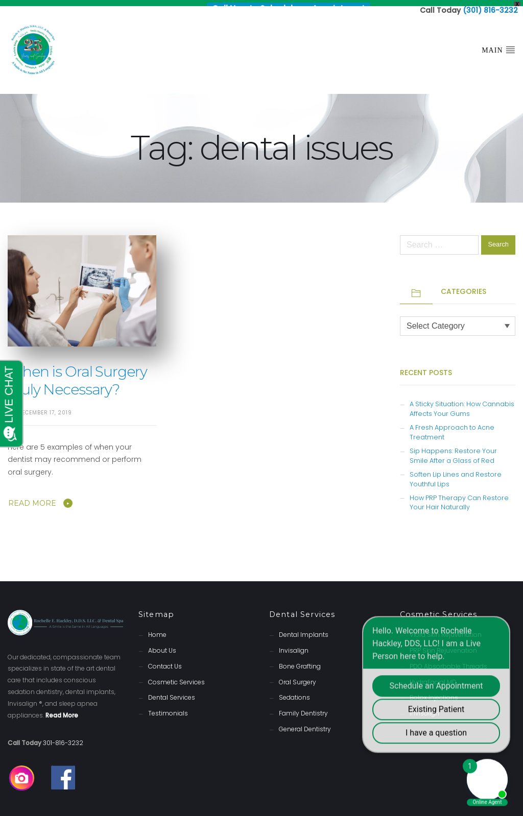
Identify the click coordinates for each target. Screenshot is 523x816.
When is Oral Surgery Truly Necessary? (77, 374)
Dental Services (171, 691)
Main (498, 43)
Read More (32, 497)
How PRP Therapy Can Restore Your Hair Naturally (459, 496)
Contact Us (165, 660)
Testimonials (168, 707)
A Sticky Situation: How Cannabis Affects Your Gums (462, 402)
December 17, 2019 (45, 406)
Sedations (294, 691)
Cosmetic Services (176, 676)
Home (157, 628)
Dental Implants (303, 628)
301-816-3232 (63, 736)
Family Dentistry (303, 707)
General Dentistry (305, 723)
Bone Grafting (300, 660)
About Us (162, 644)
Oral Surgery (297, 676)
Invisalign (293, 644)
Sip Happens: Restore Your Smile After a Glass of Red (453, 449)
